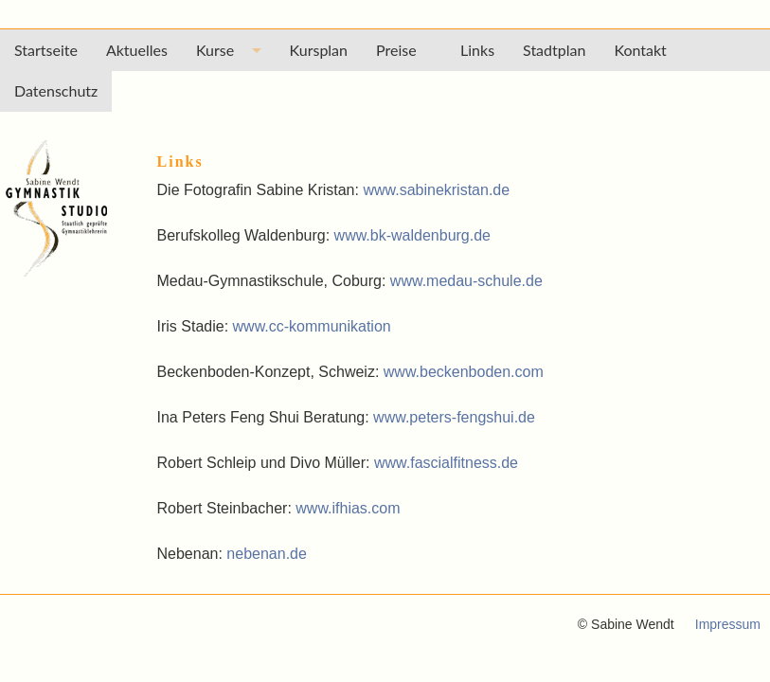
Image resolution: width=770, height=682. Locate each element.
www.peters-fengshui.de (454, 417)
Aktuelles (137, 50)
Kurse (215, 50)
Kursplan (319, 50)
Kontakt (640, 50)
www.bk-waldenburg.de (412, 235)
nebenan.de (266, 554)
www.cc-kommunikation (312, 326)
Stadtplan (554, 50)
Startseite (46, 50)
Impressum (728, 624)
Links (477, 50)
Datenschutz (56, 90)
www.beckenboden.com (464, 372)
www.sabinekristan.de (436, 190)
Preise (404, 50)
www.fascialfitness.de (446, 463)
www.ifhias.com (347, 508)
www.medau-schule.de (466, 281)
